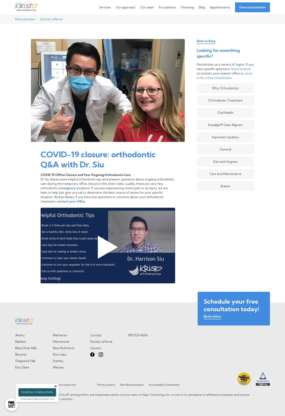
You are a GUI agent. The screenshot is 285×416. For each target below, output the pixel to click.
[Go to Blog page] (202, 7)
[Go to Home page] (26, 7)
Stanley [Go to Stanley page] (58, 361)
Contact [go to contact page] (96, 335)
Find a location (25, 19)
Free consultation (252, 7)
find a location (241, 69)
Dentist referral (51, 19)
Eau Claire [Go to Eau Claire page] (22, 367)
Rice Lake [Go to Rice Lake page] (59, 354)
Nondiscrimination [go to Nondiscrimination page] (132, 385)
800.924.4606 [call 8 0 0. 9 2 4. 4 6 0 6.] (138, 335)
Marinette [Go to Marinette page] (60, 335)
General (225, 149)
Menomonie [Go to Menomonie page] (61, 342)
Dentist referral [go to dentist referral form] (101, 342)
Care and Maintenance (225, 174)
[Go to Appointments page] (220, 7)
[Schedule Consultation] (11, 404)
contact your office (71, 201)
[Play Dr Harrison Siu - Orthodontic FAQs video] (108, 245)
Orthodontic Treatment (225, 100)
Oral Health (225, 113)
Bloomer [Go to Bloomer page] (21, 354)
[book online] (212, 317)
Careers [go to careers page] (95, 348)
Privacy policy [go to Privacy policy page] (106, 385)
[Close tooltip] (55, 386)
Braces (225, 186)
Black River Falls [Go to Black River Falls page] (26, 348)
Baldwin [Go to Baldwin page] (20, 342)
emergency (67, 188)
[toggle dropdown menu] (105, 7)
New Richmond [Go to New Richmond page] (63, 348)
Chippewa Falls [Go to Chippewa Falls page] (25, 361)
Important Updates (225, 137)
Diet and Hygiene (225, 162)
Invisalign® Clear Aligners (225, 125)
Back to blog (206, 41)
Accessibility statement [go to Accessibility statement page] (164, 385)
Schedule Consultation (37, 392)
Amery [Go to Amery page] (20, 335)
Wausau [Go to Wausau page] (58, 367)
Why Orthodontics (225, 88)
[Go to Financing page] (187, 7)
